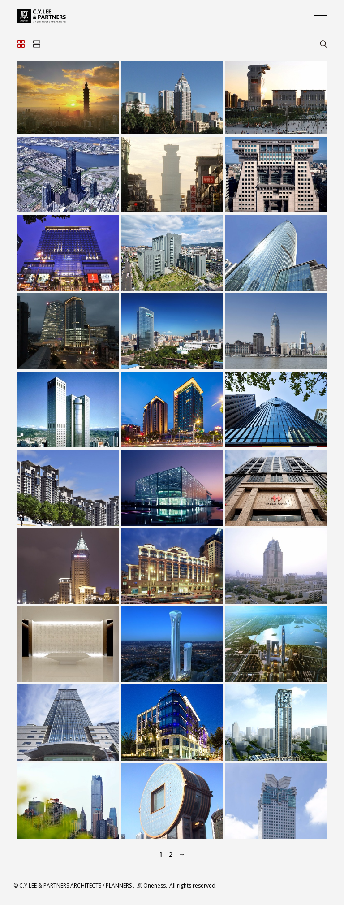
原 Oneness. (152, 885)
